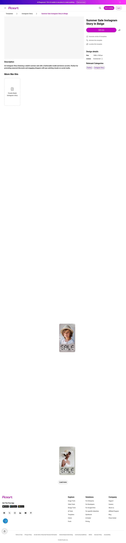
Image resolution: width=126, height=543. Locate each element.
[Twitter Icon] (9, 513)
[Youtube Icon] (25, 513)
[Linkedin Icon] (20, 513)
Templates (71, 514)
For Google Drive (90, 507)
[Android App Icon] (13, 507)
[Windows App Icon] (21, 507)
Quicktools (88, 514)
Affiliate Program (114, 511)
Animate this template (95, 40)
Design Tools (72, 507)
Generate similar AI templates (98, 36)
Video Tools (71, 504)
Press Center (112, 518)
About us (111, 507)
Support (111, 501)
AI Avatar (88, 518)
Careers (111, 504)
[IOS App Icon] (5, 507)
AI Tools (70, 511)
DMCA (90, 534)
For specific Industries (92, 511)
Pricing (87, 521)
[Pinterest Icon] (31, 513)
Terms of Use (19, 534)
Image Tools (71, 501)
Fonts (69, 521)
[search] (100, 8)
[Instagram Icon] (15, 513)
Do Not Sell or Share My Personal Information (45, 534)
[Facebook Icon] (4, 513)
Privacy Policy (28, 534)
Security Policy (98, 534)
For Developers (89, 504)
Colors (70, 518)
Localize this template (95, 44)
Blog (110, 514)
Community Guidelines (80, 534)
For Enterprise (89, 501)
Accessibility (107, 534)
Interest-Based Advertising (66, 534)
